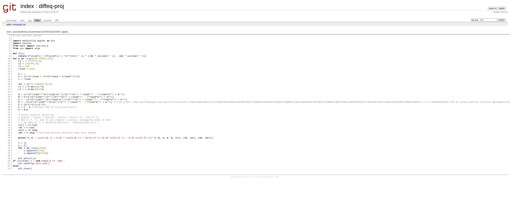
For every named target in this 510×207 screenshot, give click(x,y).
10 (9, 63)
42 (9, 161)
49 (9, 183)
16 (9, 81)
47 (9, 177)
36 (9, 143)
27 (9, 115)
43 (9, 164)
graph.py (21, 24)
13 (9, 72)
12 (9, 69)
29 (9, 121)
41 (9, 158)
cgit (244, 204)
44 (9, 167)
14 (9, 75)
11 (9, 66)
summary (11, 20)
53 (9, 195)
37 (9, 146)
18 (9, 88)
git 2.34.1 (250, 204)
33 (9, 134)
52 (9, 192)
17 (9, 85)
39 (9, 152)
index (27, 6)
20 (9, 94)
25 (9, 109)
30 (9, 124)
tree (37, 20)
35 (9, 140)
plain (64, 31)
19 (9, 91)
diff (56, 20)
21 (9, 97)
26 (9, 112)
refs (22, 20)
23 (9, 103)
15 (9, 78)
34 (9, 137)
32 (9, 131)
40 (9, 155)
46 (9, 173)
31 (9, 127)
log (30, 20)
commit (47, 20)
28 (9, 118)
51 (9, 189)
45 (9, 170)
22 (9, 100)
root (14, 24)
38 (9, 149)
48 (9, 180)
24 (9, 106)
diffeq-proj (51, 6)
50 (9, 186)
